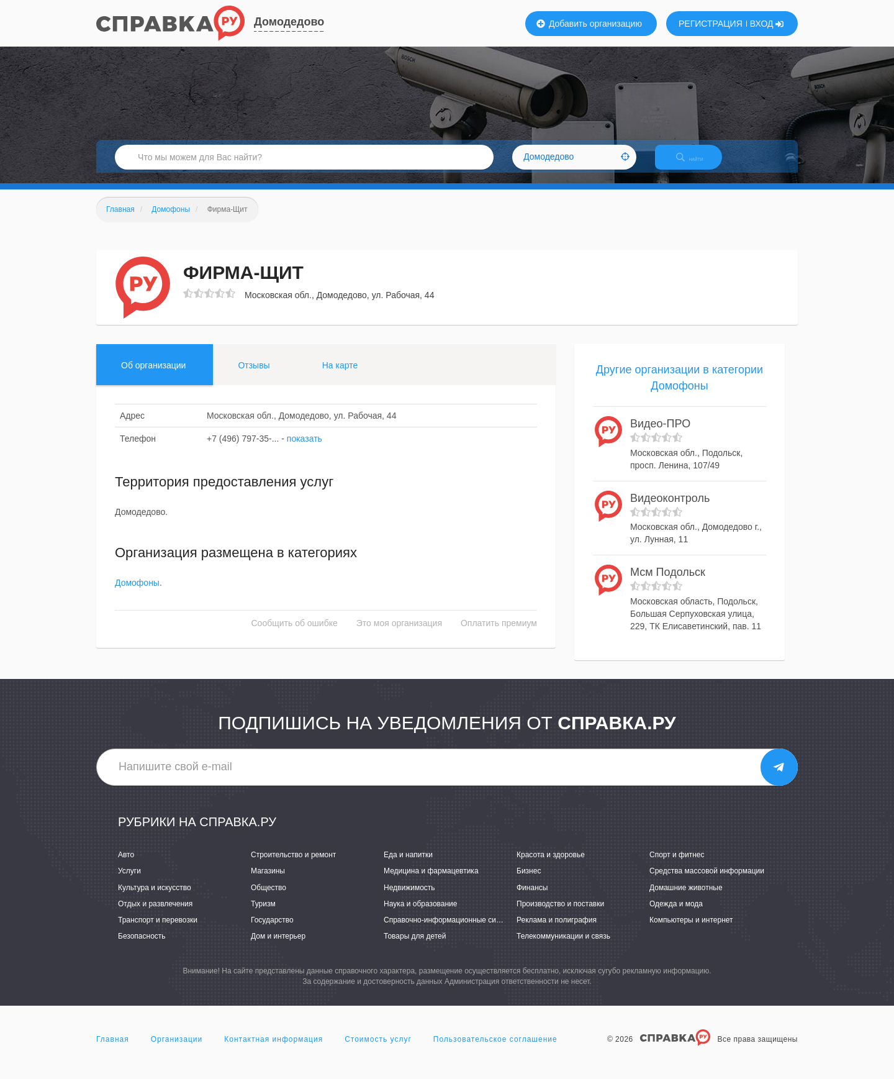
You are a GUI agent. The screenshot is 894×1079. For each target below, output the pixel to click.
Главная (112, 1050)
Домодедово (289, 22)
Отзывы (253, 376)
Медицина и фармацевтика (431, 882)
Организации (177, 1050)
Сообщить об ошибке (294, 634)
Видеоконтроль (670, 509)
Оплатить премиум (499, 634)
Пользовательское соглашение (495, 1050)
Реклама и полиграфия (557, 930)
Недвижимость (409, 898)
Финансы (532, 898)
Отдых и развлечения (155, 914)
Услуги (129, 882)
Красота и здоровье (551, 866)
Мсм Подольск (667, 583)
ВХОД (767, 24)
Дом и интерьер (278, 946)
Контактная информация (273, 1050)
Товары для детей (415, 946)
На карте (340, 376)
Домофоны (137, 594)
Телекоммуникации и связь (563, 946)
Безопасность (142, 946)
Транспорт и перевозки (157, 930)
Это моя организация (399, 634)
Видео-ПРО (660, 435)
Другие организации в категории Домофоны (679, 388)
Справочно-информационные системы (451, 930)
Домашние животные (686, 898)
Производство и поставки (560, 914)
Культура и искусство (154, 898)
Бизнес (529, 882)
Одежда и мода (676, 914)
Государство (272, 930)
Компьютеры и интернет (691, 930)
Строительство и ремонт (293, 866)
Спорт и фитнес (677, 866)
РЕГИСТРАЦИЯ (711, 24)
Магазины (268, 882)
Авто (126, 866)
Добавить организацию (589, 24)
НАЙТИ (698, 164)
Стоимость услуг (378, 1050)
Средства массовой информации (706, 882)
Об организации (153, 376)
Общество (268, 898)
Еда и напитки (408, 866)
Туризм (263, 914)
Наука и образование (420, 914)
